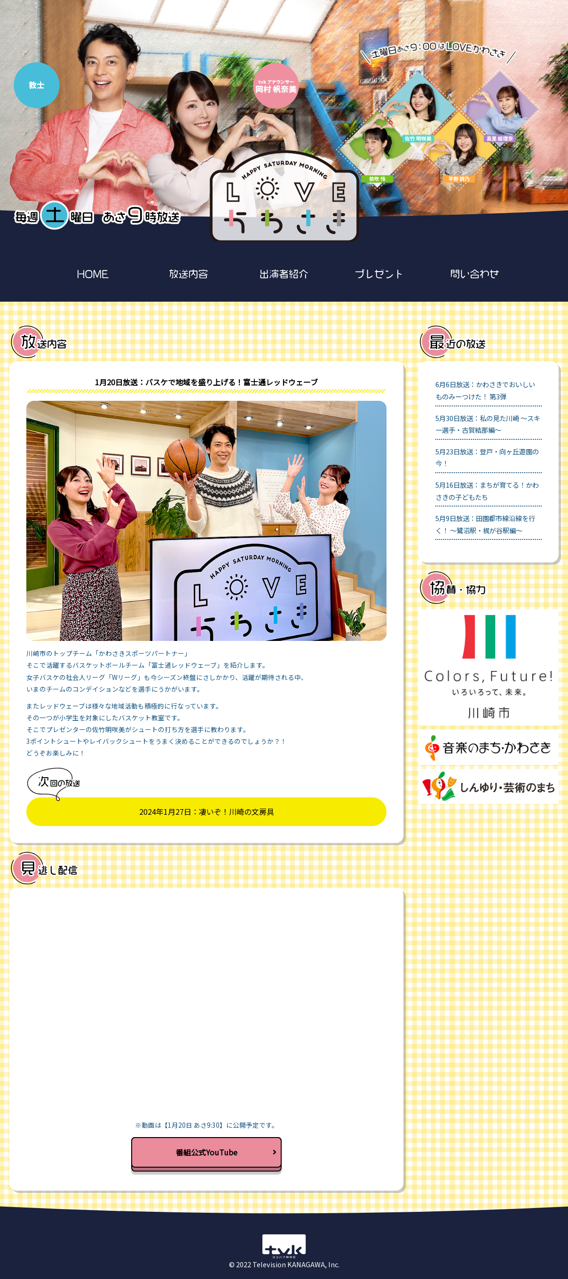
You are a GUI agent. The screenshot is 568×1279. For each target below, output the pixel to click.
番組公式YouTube (226, 1152)
